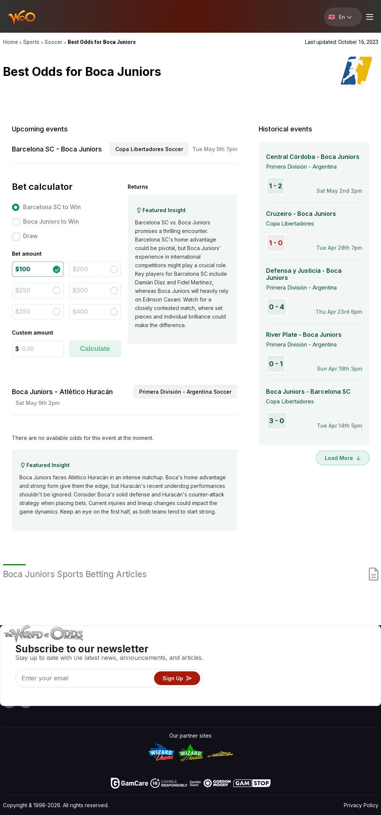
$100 (22, 269)
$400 (80, 311)
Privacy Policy (361, 805)
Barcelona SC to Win (52, 207)
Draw (30, 236)
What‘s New (320, 678)
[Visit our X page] (25, 702)
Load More (343, 458)
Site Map (359, 667)
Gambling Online (244, 689)
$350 (23, 311)
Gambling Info (241, 667)
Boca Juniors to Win (51, 221)
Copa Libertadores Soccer (149, 149)
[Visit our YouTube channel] (9, 702)
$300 (80, 290)
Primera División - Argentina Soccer (185, 392)
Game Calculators (246, 656)
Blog (353, 656)
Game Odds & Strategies (255, 645)
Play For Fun (239, 678)
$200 (80, 269)
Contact (315, 656)
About (313, 645)
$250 (23, 290)
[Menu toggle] (368, 16)
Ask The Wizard (244, 699)
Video (355, 645)
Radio (312, 689)
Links (312, 667)
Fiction (356, 678)
